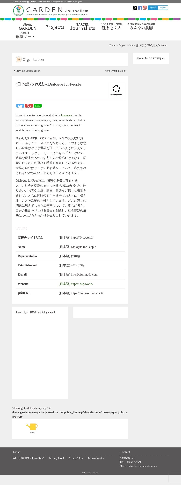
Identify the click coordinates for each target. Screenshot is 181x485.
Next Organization (115, 70)
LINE (38, 106)
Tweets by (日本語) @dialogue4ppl (36, 322)
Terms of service (96, 468)
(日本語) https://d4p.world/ (76, 294)
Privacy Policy (76, 468)
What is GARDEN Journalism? (28, 468)
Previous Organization (28, 70)
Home (111, 45)
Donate (33, 438)
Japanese (67, 115)
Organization (125, 45)
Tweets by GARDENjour (150, 58)
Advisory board (56, 468)
